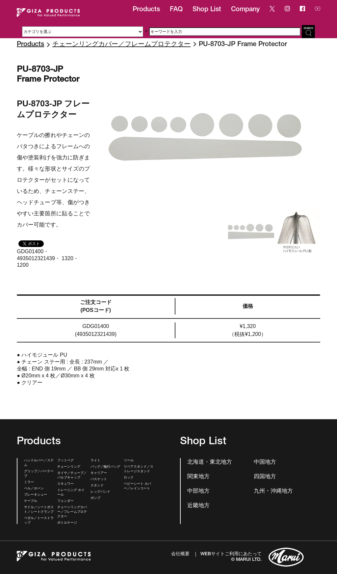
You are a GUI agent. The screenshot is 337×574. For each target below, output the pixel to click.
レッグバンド (100, 492)
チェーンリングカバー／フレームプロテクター (121, 44)
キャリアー (99, 473)
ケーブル (30, 501)
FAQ (176, 10)
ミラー (29, 482)
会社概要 (180, 554)
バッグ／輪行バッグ (105, 467)
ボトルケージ (67, 523)
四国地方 (265, 477)
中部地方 (198, 491)
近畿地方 (198, 506)
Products (146, 10)
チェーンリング (68, 467)
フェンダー (65, 501)
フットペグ (65, 460)
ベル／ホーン (34, 488)
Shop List (207, 10)
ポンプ (95, 498)
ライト (95, 460)
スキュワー (65, 484)
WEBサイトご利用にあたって (231, 554)
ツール (129, 460)
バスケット (99, 479)
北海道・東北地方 (209, 462)
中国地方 (265, 462)
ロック (129, 477)
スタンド (97, 485)
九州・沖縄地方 (273, 491)
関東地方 (198, 477)
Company (245, 10)
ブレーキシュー (35, 495)
